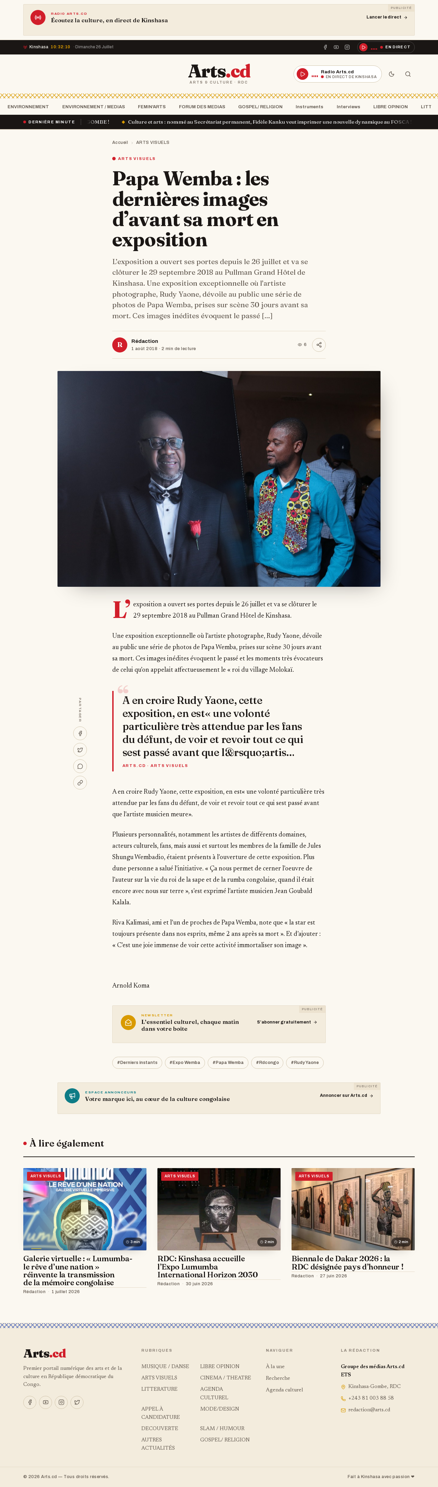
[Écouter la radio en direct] (386, 47)
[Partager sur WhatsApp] (80, 766)
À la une (275, 1367)
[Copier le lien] (80, 783)
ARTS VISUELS (153, 142)
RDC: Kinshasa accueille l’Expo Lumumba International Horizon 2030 (207, 1266)
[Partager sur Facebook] (80, 733)
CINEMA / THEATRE (225, 1378)
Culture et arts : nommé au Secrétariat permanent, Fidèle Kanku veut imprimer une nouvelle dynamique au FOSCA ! (284, 122)
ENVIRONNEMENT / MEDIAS (91, 106)
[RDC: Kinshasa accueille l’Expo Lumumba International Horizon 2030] (219, 1209)
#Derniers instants (137, 1062)
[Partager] (319, 345)
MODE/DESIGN (219, 1409)
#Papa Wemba (228, 1062)
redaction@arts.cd (365, 1410)
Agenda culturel (284, 1390)
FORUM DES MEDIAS (200, 106)
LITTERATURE (159, 1389)
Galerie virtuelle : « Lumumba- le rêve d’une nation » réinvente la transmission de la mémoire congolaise (77, 1270)
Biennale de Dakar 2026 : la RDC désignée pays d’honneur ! (347, 1262)
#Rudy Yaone (305, 1062)
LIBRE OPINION (388, 106)
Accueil (120, 142)
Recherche (278, 1378)
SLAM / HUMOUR (222, 1429)
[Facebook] (325, 47)
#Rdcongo (267, 1062)
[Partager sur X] (80, 750)
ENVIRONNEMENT (26, 106)
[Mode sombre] (391, 74)
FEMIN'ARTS (150, 106)
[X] (76, 1402)
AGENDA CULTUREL (214, 1393)
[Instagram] (347, 47)
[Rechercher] (408, 74)
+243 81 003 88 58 (367, 1398)
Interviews (346, 106)
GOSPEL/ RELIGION (258, 106)
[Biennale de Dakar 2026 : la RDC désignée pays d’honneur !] (353, 1209)
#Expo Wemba (184, 1062)
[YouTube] (336, 47)
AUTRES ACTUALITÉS (158, 1444)
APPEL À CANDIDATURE (160, 1413)
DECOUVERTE (159, 1429)
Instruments (307, 106)
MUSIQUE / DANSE (165, 1367)
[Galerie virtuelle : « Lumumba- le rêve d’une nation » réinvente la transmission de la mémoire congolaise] (84, 1209)
